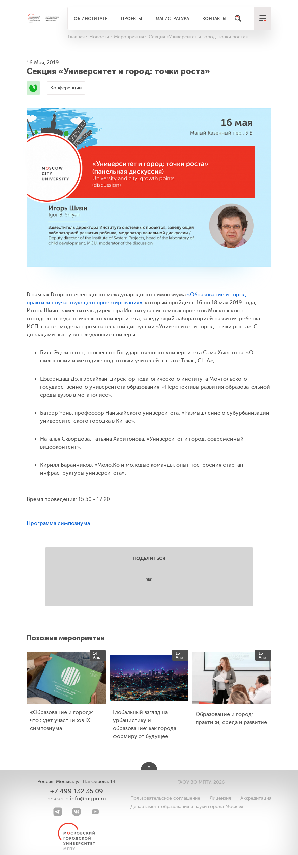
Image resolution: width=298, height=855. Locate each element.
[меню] (262, 18)
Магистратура (172, 18)
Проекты (131, 18)
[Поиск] (238, 18)
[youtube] (95, 811)
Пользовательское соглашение (165, 798)
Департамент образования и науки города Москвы (186, 806)
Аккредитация (255, 798)
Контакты (214, 18)
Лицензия (220, 798)
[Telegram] (57, 811)
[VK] (76, 811)
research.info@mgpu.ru (76, 799)
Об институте (90, 18)
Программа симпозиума (58, 523)
